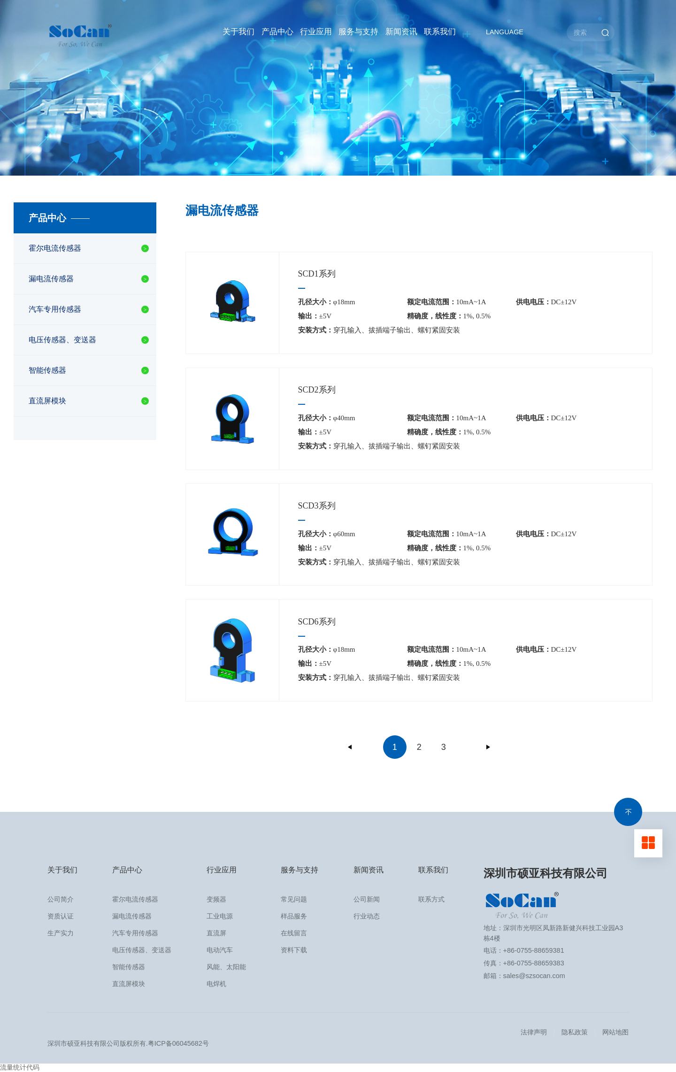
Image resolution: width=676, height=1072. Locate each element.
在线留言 (294, 933)
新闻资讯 (401, 31)
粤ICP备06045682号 (178, 1043)
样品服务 (294, 916)
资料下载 (294, 950)
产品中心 (277, 31)
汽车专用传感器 (55, 309)
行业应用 (316, 31)
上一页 (350, 747)
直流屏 (216, 933)
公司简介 (60, 899)
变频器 (216, 899)
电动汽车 (220, 950)
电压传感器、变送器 (62, 340)
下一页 (488, 747)
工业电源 (220, 916)
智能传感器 (47, 370)
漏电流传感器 (51, 279)
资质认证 (60, 916)
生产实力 (60, 933)
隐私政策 (574, 1032)
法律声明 (534, 1032)
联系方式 (431, 899)
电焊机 (216, 983)
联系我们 (440, 31)
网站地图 (615, 1032)
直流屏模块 (47, 401)
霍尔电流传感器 (55, 248)
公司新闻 (366, 899)
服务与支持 (358, 31)
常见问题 (294, 899)
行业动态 (366, 916)
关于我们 (238, 31)
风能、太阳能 (226, 967)
